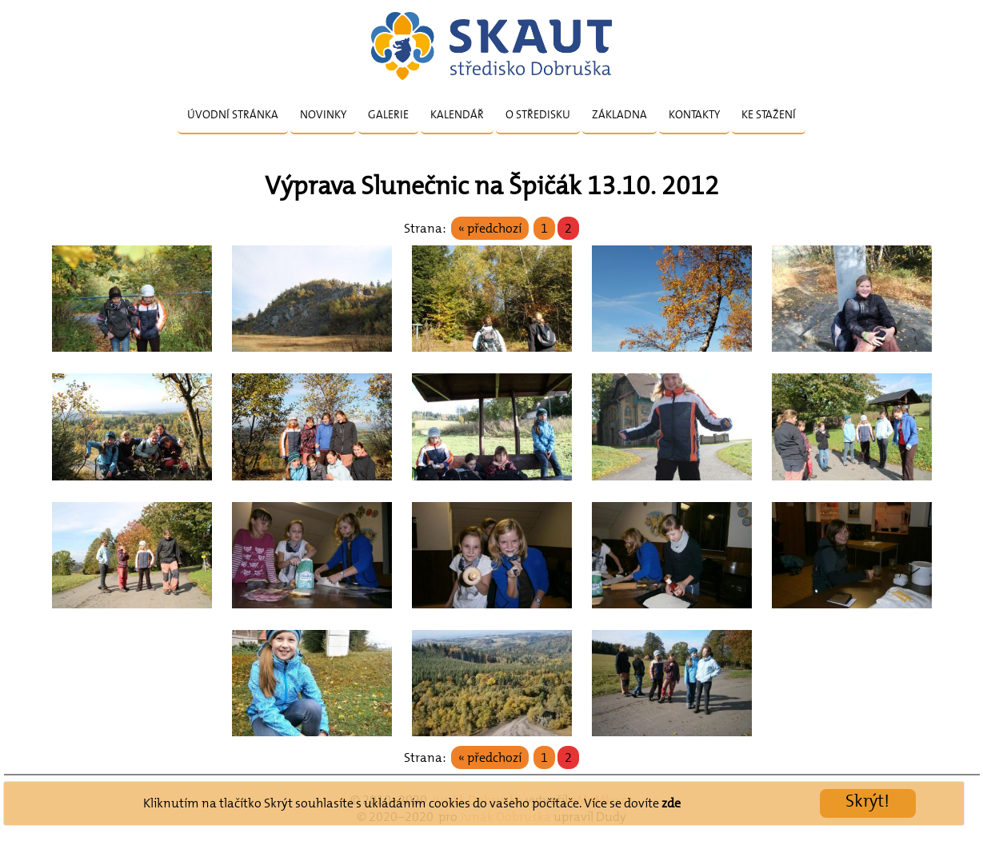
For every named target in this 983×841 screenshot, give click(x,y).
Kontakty (694, 114)
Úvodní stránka (232, 114)
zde (671, 803)
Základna (619, 114)
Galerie (388, 114)
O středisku (537, 114)
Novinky (323, 114)
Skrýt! (867, 800)
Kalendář (457, 114)
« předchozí (489, 228)
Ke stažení (768, 114)
